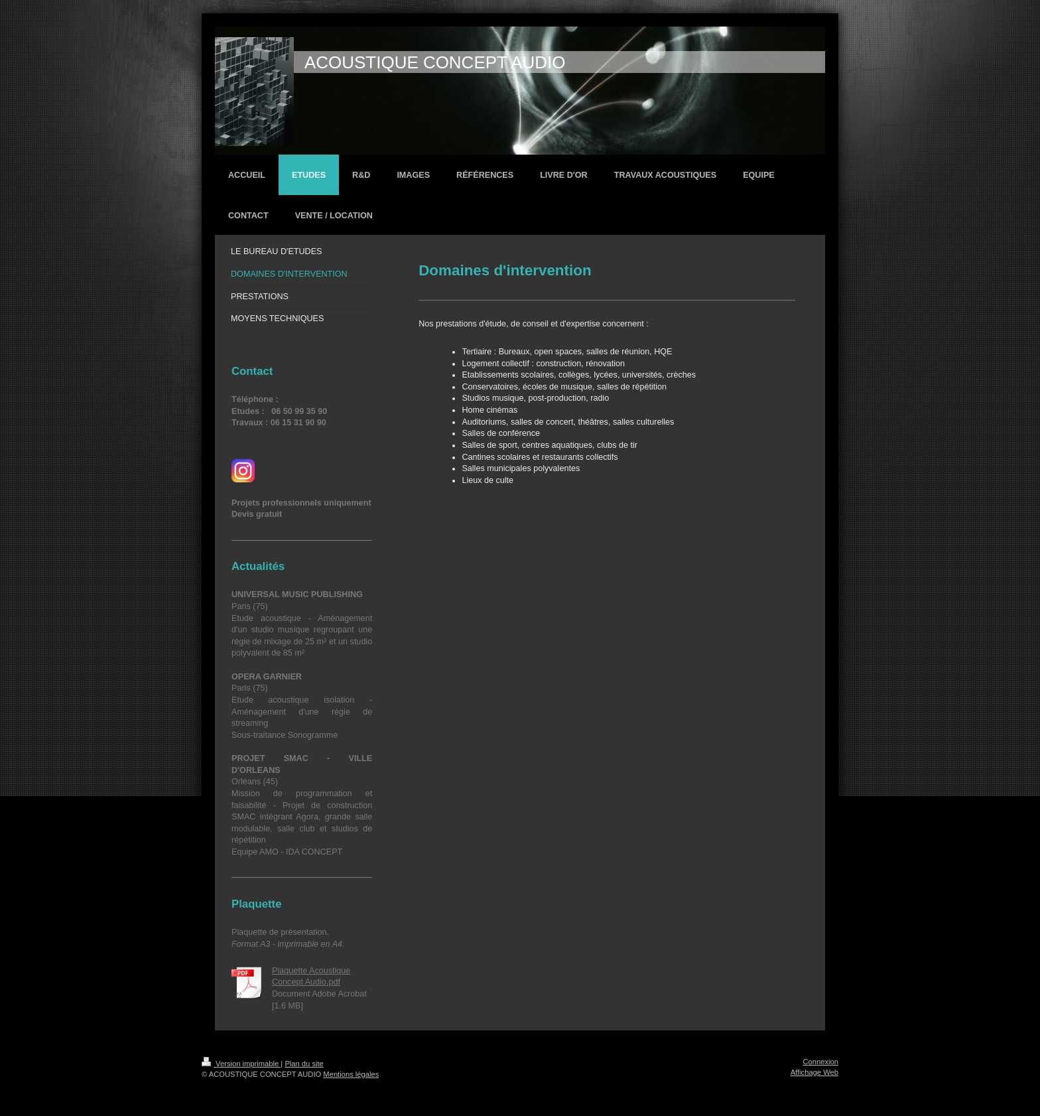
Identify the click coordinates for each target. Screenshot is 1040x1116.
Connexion (821, 1062)
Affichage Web (814, 1072)
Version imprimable (241, 1064)
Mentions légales (351, 1074)
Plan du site (304, 1064)
